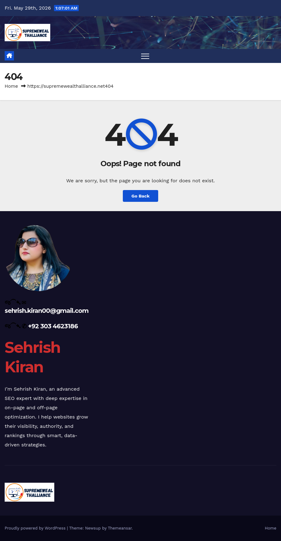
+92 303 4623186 (53, 326)
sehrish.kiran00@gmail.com (46, 310)
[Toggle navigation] (145, 56)
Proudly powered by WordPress (36, 528)
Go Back (140, 195)
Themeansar (120, 528)
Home (11, 86)
